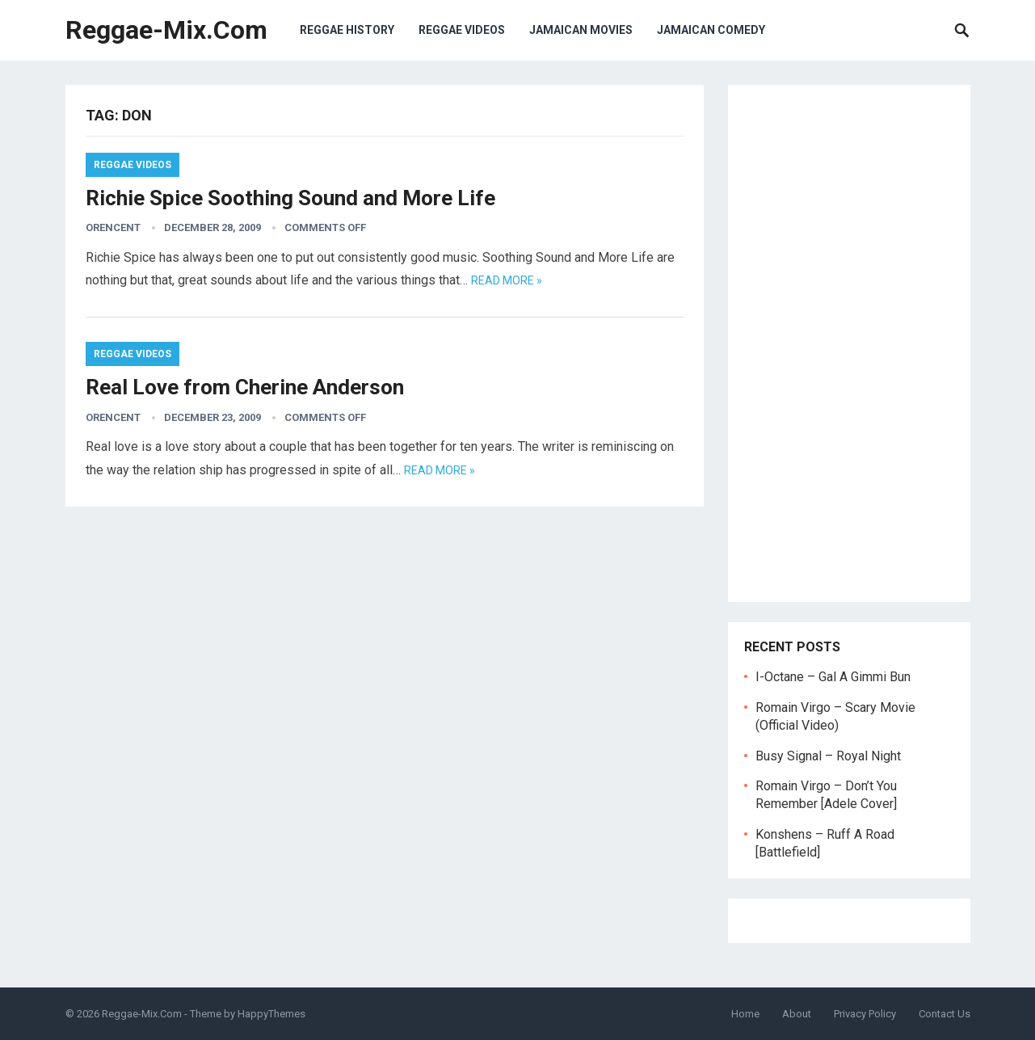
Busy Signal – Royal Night (828, 756)
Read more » (506, 280)
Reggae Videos (462, 29)
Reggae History (347, 29)
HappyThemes (271, 1014)
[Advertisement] (849, 343)
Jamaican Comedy (711, 29)
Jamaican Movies (581, 29)
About (796, 1014)
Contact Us (944, 1014)
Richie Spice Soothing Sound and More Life (290, 198)
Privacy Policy (865, 1014)
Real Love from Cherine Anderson (245, 387)
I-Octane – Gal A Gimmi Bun (833, 676)
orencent (113, 227)
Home (745, 1014)
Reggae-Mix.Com (166, 30)
